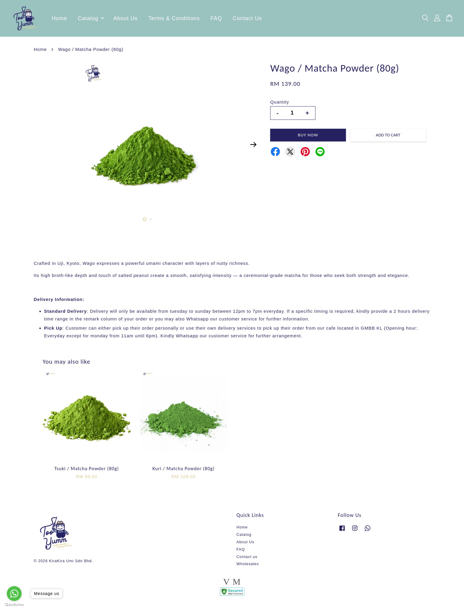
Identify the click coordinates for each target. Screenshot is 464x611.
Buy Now (308, 136)
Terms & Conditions (174, 19)
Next (253, 146)
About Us (125, 19)
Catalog (91, 19)
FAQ (216, 19)
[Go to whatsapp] (14, 593)
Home (59, 19)
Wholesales (247, 565)
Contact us (246, 558)
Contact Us (247, 19)
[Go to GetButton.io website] (14, 605)
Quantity (279, 103)
